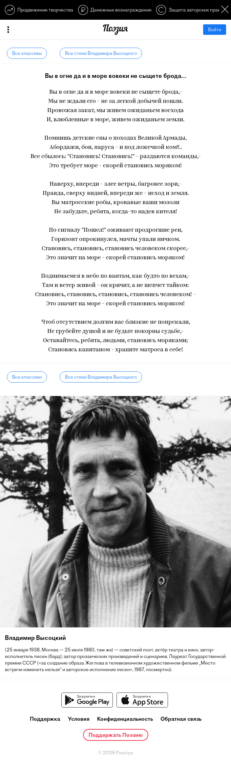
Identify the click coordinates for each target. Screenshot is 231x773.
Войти (214, 30)
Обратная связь (180, 718)
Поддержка (45, 718)
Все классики (27, 53)
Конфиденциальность (125, 718)
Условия (79, 718)
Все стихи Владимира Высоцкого (101, 53)
